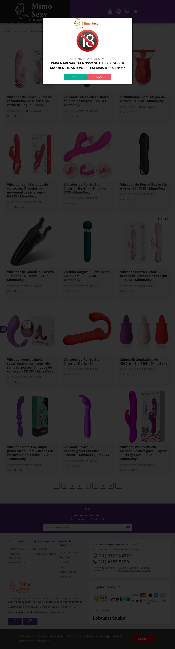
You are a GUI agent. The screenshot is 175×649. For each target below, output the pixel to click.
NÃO (99, 77)
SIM (75, 77)
